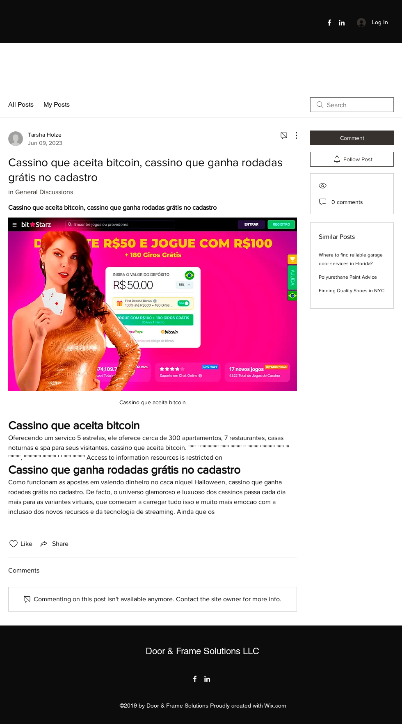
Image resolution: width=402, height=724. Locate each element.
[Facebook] (329, 22)
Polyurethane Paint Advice (348, 277)
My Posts (56, 104)
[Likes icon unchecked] (13, 544)
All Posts (21, 104)
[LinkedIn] (342, 22)
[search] (352, 104)
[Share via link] (54, 544)
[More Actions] (292, 135)
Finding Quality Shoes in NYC (351, 290)
